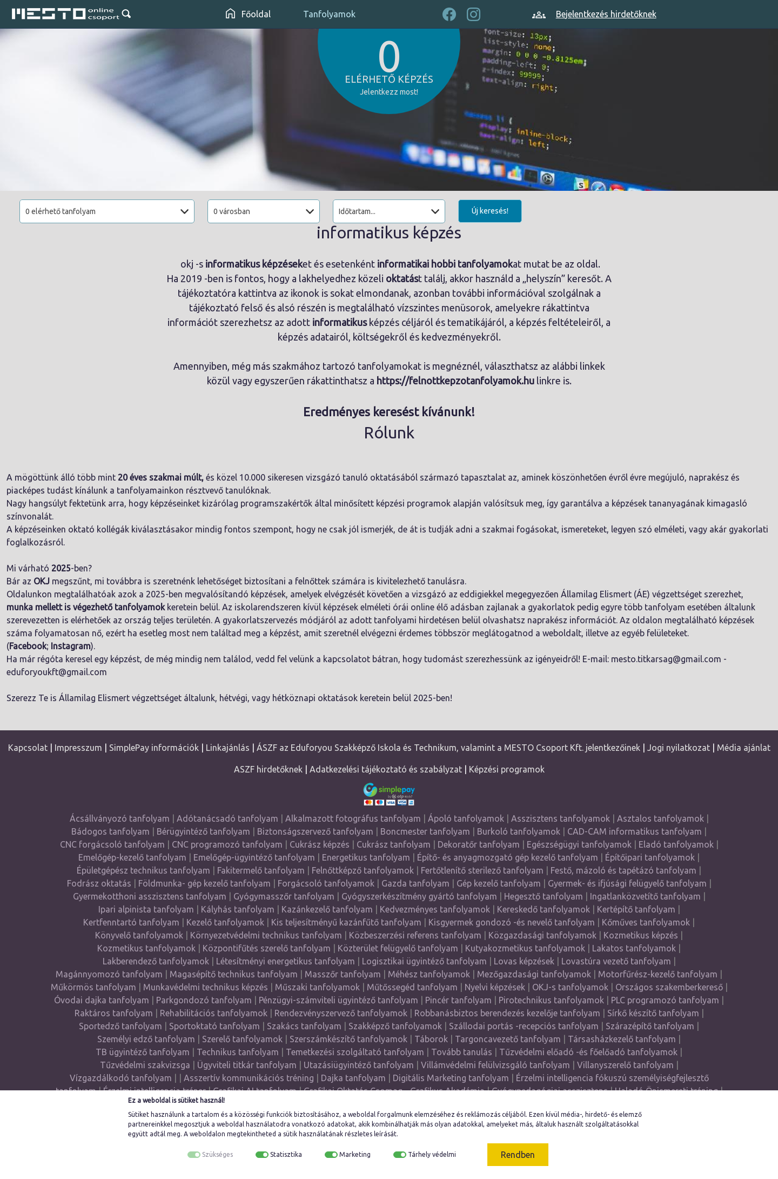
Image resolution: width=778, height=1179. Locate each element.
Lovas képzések (524, 961)
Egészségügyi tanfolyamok (579, 844)
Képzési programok (507, 769)
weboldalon (207, 1133)
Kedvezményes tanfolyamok (435, 909)
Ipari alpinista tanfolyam (146, 909)
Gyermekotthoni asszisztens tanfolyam (149, 896)
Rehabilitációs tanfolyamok (213, 1013)
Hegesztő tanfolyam (543, 896)
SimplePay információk (154, 747)
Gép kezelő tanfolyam (499, 883)
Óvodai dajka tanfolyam (101, 1000)
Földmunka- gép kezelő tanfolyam (204, 883)
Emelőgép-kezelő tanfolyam (132, 857)
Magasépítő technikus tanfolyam (234, 974)
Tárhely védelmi (432, 1154)
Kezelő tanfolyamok (225, 922)
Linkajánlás (228, 747)
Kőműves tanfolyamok (646, 922)
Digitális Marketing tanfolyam (451, 1078)
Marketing (355, 1154)
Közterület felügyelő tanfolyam (398, 948)
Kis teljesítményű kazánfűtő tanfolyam (346, 922)
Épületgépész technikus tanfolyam (143, 870)
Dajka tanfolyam (353, 1078)
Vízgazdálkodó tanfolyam (121, 1078)
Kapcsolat (28, 747)
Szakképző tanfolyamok (395, 1026)
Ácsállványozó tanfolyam (120, 818)
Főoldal (248, 14)
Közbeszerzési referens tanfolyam (415, 935)
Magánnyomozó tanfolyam (109, 974)
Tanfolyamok (329, 14)
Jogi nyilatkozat (678, 747)
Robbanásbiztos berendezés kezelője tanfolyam (507, 1013)
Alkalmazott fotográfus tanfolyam (353, 818)
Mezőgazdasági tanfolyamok (534, 974)
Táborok (431, 1039)
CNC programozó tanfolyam (227, 844)
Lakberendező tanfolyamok (156, 961)
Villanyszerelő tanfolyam (625, 1065)
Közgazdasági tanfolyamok (542, 935)
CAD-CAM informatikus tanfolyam (634, 831)
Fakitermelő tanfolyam (261, 870)
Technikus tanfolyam (238, 1052)
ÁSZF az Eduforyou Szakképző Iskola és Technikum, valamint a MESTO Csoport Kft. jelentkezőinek (448, 747)
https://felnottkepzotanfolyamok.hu (455, 380)
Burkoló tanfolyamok (518, 831)
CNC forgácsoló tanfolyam (112, 844)
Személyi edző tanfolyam (146, 1039)
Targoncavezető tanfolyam (508, 1039)
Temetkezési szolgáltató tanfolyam (355, 1052)
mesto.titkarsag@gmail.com (666, 659)
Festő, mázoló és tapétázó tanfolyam (623, 870)
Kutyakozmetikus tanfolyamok (525, 948)
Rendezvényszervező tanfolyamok (340, 1013)
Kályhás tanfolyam (237, 909)
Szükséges (217, 1154)
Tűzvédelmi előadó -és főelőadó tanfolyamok (588, 1052)
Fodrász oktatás (99, 883)
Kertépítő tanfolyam (636, 909)
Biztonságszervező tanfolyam (315, 831)
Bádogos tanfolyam (110, 831)
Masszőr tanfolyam (343, 974)
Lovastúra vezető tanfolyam (616, 961)
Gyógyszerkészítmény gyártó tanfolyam (419, 896)
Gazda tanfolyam (415, 883)
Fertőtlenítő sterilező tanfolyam (482, 870)
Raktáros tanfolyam (114, 1013)
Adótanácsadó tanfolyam (227, 818)
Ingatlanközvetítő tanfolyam (645, 896)
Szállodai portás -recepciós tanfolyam (524, 1026)
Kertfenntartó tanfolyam (131, 922)
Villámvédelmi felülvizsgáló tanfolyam (495, 1065)
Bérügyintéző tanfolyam (203, 831)
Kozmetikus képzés (640, 935)
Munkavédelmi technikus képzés (205, 987)
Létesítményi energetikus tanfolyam (285, 961)
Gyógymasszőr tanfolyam (283, 896)
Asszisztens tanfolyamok (560, 818)
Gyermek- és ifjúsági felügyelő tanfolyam (627, 883)
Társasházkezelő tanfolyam (622, 1039)
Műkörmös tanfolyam (93, 987)
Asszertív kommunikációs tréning (249, 1078)
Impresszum (78, 747)
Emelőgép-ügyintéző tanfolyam (254, 857)
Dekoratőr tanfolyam (479, 844)
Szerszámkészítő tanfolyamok (348, 1039)
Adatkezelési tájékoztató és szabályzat (386, 769)
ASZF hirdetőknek (268, 769)
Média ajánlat (743, 747)
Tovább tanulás (461, 1052)
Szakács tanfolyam (304, 1026)
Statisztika (286, 1154)
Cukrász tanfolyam (394, 844)
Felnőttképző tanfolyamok (363, 870)
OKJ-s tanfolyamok (570, 987)
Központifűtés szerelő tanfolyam (267, 948)
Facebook (27, 646)
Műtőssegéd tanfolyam (412, 987)
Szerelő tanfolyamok (242, 1039)
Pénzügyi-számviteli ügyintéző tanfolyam (338, 1000)
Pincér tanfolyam (458, 1000)
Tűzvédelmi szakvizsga (145, 1065)
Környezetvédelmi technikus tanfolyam (266, 935)
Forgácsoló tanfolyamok (326, 883)
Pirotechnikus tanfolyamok (551, 1000)
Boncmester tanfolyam (425, 831)
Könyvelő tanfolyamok (139, 935)
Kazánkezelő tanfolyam (327, 909)
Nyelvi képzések (495, 987)
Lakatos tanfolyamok (634, 948)
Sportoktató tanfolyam (214, 1026)
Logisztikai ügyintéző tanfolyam (424, 961)
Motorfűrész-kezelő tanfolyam (657, 974)
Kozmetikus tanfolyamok (146, 948)
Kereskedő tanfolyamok (543, 909)
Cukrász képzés (320, 844)
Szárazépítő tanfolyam (650, 1026)
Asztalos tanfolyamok (660, 818)
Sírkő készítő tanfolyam (653, 1013)
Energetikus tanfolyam (366, 857)
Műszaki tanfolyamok (317, 987)
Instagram (71, 646)
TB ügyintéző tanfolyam (143, 1052)
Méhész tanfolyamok (429, 974)
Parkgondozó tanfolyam (204, 1000)
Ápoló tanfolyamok (466, 818)
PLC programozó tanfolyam (665, 1000)
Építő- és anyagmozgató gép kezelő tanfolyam (507, 857)
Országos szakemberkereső (669, 987)
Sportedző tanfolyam (120, 1026)
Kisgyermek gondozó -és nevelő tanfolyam (511, 922)
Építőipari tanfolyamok (650, 857)
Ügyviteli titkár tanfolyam (247, 1065)
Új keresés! (490, 211)
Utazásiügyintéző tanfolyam (359, 1065)
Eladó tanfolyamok (676, 844)
